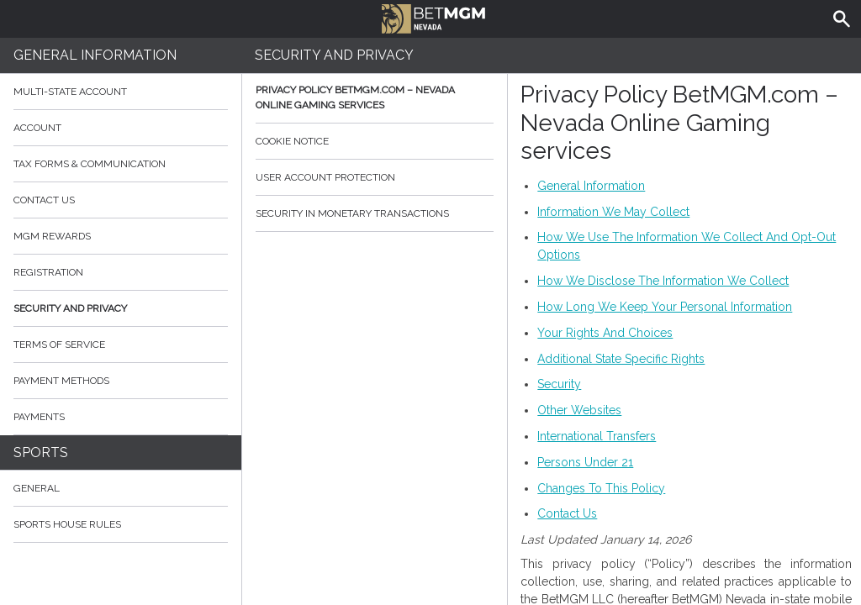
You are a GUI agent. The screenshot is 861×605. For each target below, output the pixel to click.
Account (120, 128)
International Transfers (596, 436)
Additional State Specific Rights (621, 359)
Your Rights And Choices (605, 332)
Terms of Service (120, 344)
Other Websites (579, 410)
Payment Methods (120, 381)
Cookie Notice (375, 141)
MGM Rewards (52, 236)
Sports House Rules (67, 524)
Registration (48, 272)
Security (559, 384)
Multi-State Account (70, 91)
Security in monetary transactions (375, 213)
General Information (95, 55)
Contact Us (120, 200)
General (36, 488)
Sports (40, 452)
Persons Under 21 (585, 462)
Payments (120, 417)
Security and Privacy (70, 308)
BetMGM (435, 17)
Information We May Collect (613, 211)
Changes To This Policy (601, 488)
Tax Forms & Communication (120, 164)
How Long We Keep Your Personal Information (664, 306)
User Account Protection (375, 177)
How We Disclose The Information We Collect (663, 280)
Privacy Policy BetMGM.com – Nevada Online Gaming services (375, 97)
